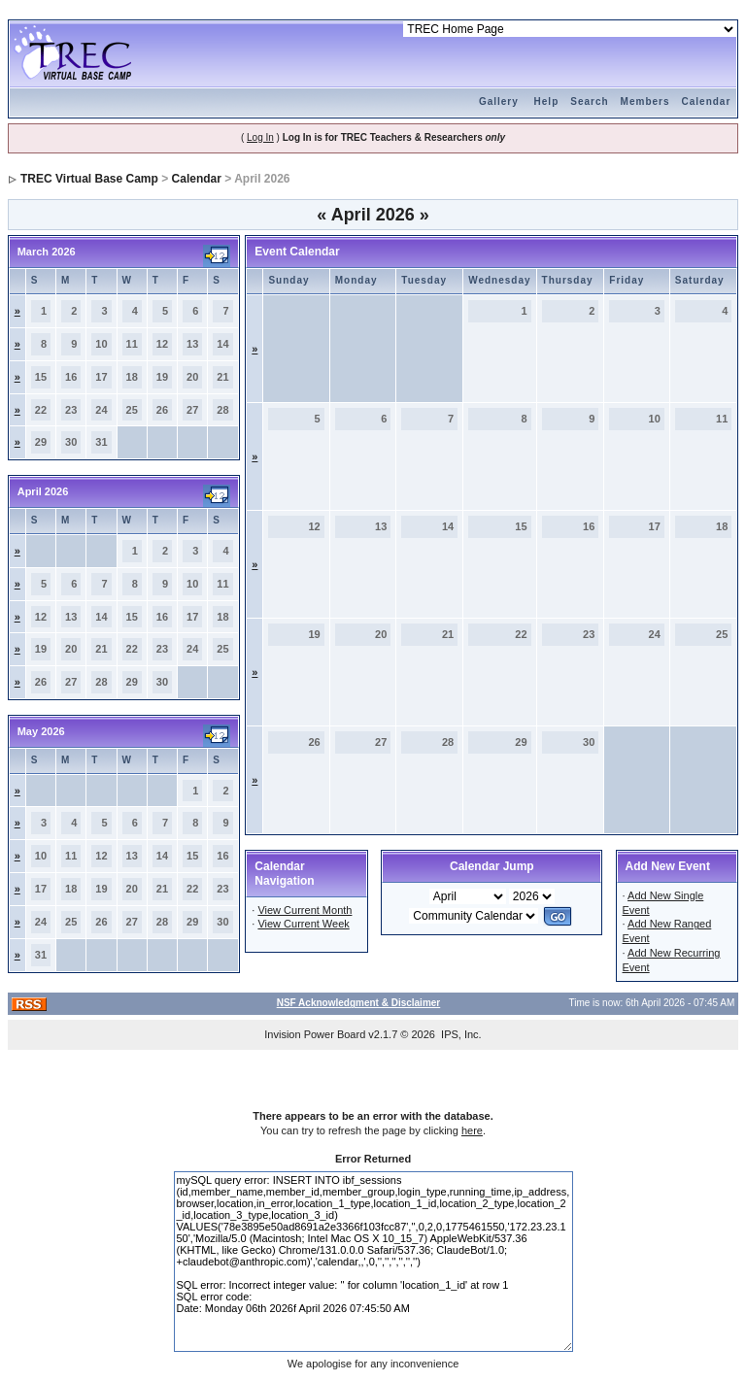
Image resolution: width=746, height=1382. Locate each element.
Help (547, 101)
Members (645, 101)
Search (589, 101)
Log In (260, 137)
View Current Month (304, 910)
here (472, 1130)
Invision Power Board (314, 1034)
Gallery (499, 101)
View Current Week (303, 923)
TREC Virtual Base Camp (89, 178)
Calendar (706, 101)
